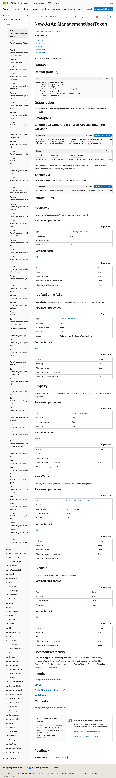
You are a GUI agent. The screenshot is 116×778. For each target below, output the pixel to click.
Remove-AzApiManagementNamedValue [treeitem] (19, 223)
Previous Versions (20, 773)
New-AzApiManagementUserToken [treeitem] (19, 33)
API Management (81, 17)
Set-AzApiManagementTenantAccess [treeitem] (19, 489)
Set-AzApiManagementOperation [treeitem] (19, 453)
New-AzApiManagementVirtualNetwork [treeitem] (19, 43)
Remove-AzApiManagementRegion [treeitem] (19, 279)
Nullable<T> (76, 413)
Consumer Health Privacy (65, 773)
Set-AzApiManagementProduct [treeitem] (19, 470)
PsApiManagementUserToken (50, 707)
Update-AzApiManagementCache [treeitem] (19, 524)
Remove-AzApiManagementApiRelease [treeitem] (19, 95)
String (94, 592)
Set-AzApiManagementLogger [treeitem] (19, 425)
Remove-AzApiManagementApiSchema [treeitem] (19, 115)
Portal (89, 9)
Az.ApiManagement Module (51, 31)
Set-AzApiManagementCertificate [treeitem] (19, 391)
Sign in (110, 3)
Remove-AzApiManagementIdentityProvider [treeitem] (19, 206)
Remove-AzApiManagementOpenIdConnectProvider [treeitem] (19, 233)
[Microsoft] (4, 3)
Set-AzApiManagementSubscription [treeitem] (19, 480)
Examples (40, 46)
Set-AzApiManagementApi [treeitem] (18, 334)
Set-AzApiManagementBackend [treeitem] (19, 381)
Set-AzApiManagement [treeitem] (18, 329)
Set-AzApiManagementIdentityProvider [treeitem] (19, 417)
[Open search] (105, 3)
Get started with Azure (103, 9)
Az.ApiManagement (64, 17)
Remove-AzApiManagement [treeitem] (16, 61)
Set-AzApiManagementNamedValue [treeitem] (19, 434)
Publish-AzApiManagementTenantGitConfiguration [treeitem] (19, 52)
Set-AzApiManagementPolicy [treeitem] (19, 462)
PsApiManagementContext (78, 232)
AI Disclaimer (6, 773)
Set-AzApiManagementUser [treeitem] (18, 498)
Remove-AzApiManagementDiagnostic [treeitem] (19, 170)
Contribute (40, 773)
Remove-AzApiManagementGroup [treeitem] (19, 198)
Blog (31, 773)
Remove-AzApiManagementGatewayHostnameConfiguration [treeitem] (19, 190)
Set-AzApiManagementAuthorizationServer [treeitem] (19, 371)
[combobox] (15, 20)
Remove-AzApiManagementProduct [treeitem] (19, 259)
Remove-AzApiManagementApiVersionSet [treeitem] (19, 125)
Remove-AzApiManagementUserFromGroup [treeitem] (19, 305)
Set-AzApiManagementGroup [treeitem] (19, 409)
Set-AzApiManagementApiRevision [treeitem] (19, 342)
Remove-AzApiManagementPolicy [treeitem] (19, 251)
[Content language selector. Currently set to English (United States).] (13, 768)
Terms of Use (83, 773)
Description (40, 43)
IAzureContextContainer (68, 319)
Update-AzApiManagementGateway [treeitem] (19, 532)
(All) (37, 257)
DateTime (84, 413)
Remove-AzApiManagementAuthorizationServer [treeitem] (19, 134)
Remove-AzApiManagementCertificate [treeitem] (19, 161)
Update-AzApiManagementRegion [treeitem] (19, 542)
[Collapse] (27, 15)
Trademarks (95, 773)
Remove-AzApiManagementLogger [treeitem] (19, 215)
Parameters (41, 49)
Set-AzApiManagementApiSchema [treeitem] (19, 352)
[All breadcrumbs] (37, 17)
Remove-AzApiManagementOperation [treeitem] (19, 242)
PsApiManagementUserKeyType (77, 500)
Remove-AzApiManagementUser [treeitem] (18, 297)
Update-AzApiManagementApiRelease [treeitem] (19, 516)
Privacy (49, 773)
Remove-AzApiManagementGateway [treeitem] (19, 180)
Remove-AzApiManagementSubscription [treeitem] (19, 288)
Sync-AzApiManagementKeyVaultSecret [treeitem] (19, 506)
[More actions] (110, 17)
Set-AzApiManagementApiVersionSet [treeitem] (19, 362)
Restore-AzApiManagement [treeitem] (16, 313)
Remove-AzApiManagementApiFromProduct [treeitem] (19, 86)
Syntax (39, 40)
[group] (74, 141)
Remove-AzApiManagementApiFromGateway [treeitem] (19, 76)
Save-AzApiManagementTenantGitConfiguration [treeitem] (19, 321)
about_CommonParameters (46, 667)
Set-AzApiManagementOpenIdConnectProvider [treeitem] (19, 444)
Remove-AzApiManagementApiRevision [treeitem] (19, 105)
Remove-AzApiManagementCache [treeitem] (19, 152)
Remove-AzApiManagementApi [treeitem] (18, 68)
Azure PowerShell (47, 17)
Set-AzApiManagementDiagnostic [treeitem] (19, 401)
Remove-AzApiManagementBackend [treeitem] (19, 144)
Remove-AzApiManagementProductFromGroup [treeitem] (19, 269)
